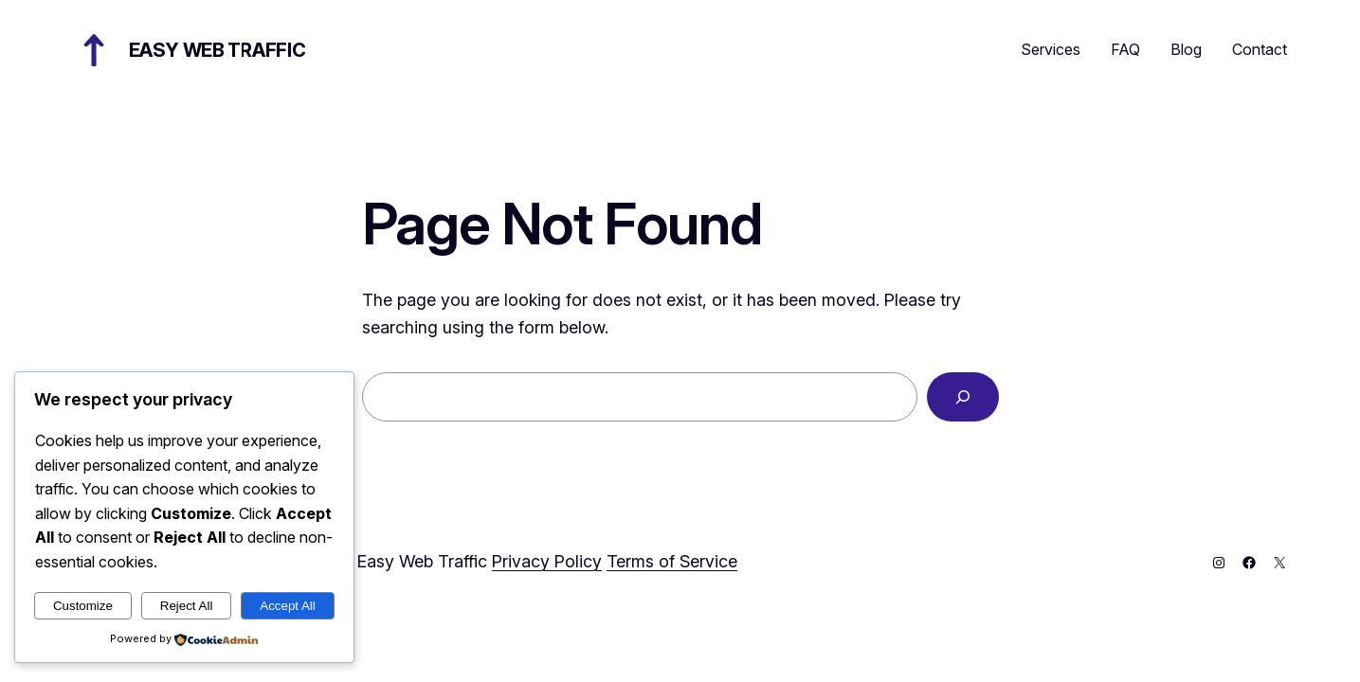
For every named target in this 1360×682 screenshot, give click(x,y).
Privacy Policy (547, 561)
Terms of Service (672, 561)
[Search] (963, 397)
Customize (83, 606)
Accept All (288, 606)
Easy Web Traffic (217, 50)
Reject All (186, 606)
